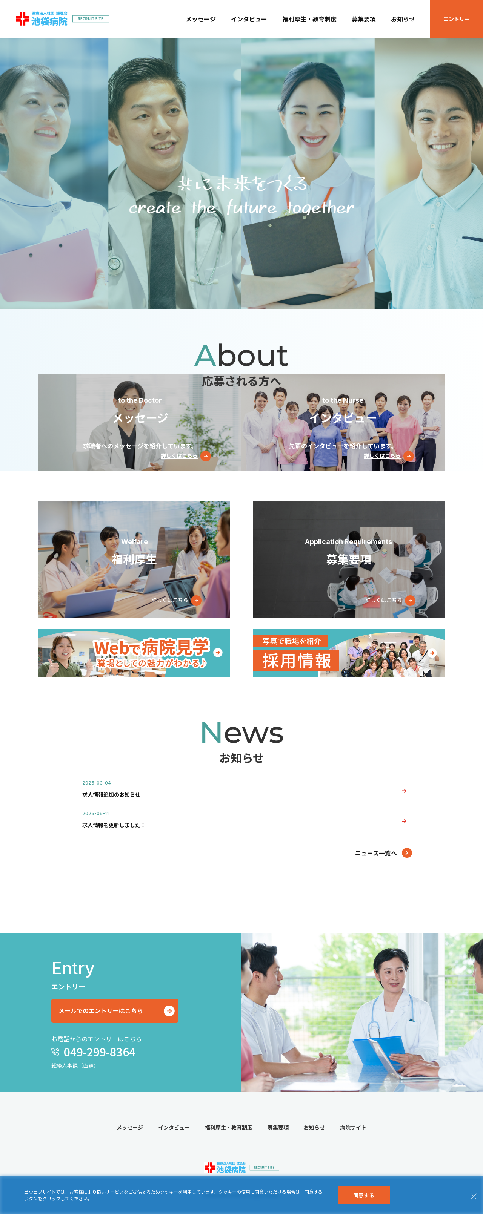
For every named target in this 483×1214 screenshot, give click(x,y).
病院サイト (353, 1128)
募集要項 (364, 18)
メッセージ (201, 18)
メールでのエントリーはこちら (104, 1011)
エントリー (456, 19)
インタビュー (249, 18)
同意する (363, 1195)
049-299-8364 (98, 1052)
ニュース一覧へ (376, 852)
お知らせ (403, 18)
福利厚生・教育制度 (309, 18)
